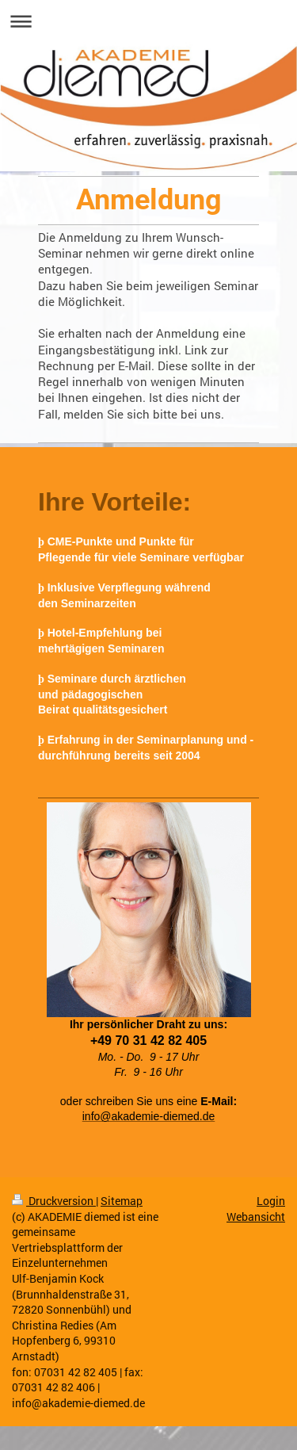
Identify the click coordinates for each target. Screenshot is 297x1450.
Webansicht (256, 1216)
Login (271, 1200)
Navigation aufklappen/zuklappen (148, 21)
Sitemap (122, 1200)
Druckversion (54, 1200)
